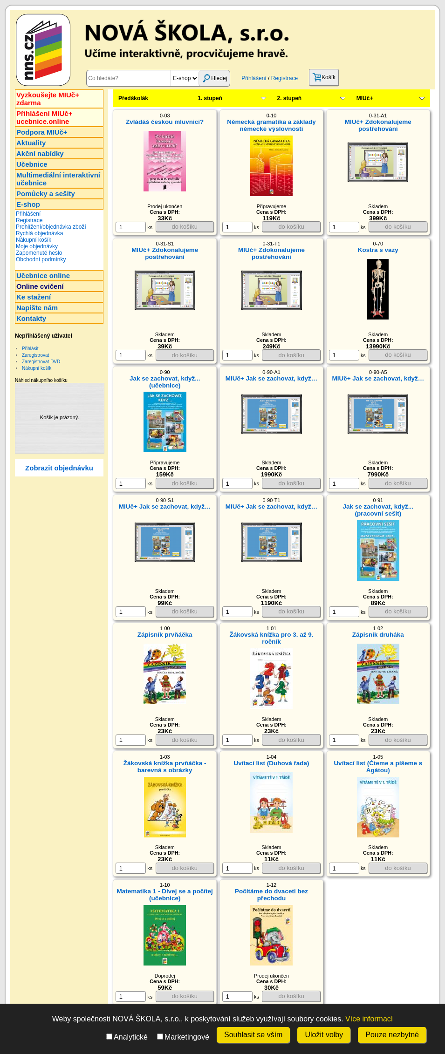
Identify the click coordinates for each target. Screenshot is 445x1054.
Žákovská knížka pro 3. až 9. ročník (271, 638)
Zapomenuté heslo (39, 253)
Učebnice (32, 164)
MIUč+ (364, 98)
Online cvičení (40, 286)
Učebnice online (43, 275)
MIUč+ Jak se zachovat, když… (272, 378)
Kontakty (31, 318)
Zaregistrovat (35, 355)
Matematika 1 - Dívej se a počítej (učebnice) (165, 895)
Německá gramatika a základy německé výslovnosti (271, 125)
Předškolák (133, 98)
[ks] (131, 227)
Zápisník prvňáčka (164, 634)
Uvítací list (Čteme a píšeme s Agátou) (378, 767)
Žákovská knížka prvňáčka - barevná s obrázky (164, 767)
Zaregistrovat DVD (41, 361)
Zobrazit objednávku (59, 468)
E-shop (28, 204)
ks (134, 227)
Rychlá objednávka (39, 233)
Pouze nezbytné (392, 1035)
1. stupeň (210, 98)
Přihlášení (253, 78)
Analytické (127, 1037)
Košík (323, 77)
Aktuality (31, 143)
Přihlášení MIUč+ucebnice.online (44, 117)
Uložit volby (324, 1035)
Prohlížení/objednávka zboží (51, 227)
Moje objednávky (37, 246)
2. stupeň (289, 98)
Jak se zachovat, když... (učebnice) (165, 382)
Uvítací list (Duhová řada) (271, 763)
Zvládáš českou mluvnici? (165, 121)
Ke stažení (33, 297)
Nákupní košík (33, 240)
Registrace (284, 78)
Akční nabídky (40, 153)
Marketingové (183, 1037)
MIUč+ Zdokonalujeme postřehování (378, 125)
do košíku (185, 226)
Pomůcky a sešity (45, 193)
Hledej (214, 78)
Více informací (369, 1019)
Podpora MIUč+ (42, 132)
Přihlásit (30, 348)
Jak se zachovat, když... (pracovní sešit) (378, 510)
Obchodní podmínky (41, 259)
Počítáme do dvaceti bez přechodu (271, 895)
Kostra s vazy (378, 249)
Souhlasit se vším (253, 1035)
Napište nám (37, 308)
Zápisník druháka (378, 634)
